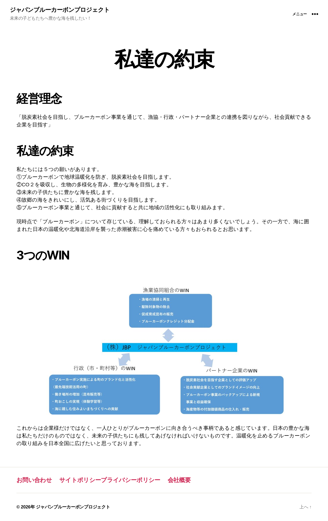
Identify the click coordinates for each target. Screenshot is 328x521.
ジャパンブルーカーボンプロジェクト (60, 10)
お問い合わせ (34, 480)
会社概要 (179, 480)
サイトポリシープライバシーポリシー (109, 480)
